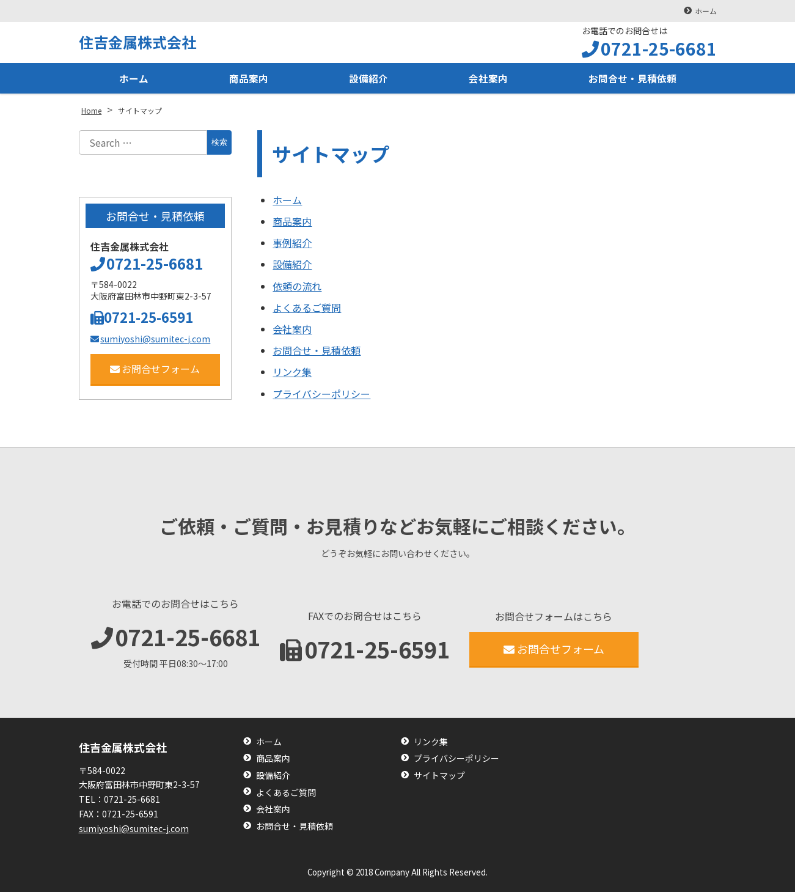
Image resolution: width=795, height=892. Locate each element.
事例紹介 (292, 242)
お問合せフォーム (155, 368)
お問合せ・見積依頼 (632, 78)
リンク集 (292, 371)
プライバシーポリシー (321, 393)
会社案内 (488, 78)
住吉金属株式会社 (137, 42)
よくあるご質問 (307, 307)
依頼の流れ (297, 286)
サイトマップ (439, 775)
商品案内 (248, 78)
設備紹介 (368, 78)
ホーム (706, 11)
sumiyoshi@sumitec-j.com (150, 339)
